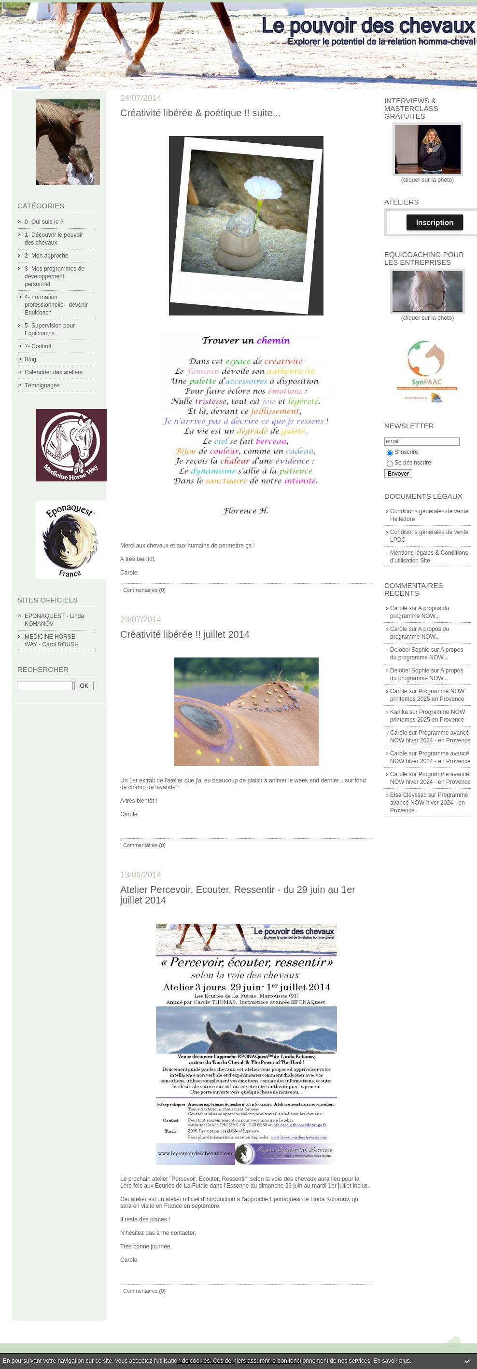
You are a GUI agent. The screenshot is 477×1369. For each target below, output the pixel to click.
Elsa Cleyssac (408, 795)
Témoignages (42, 385)
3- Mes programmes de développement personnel (54, 276)
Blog (30, 359)
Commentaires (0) (144, 590)
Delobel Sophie (409, 649)
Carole (398, 608)
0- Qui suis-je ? (44, 222)
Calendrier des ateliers (54, 372)
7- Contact (38, 346)
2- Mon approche (47, 255)
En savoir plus (391, 1360)
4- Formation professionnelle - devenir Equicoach (56, 305)
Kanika (399, 712)
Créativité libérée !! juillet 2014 (185, 634)
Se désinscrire (409, 462)
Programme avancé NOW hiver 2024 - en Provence (429, 803)
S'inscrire (402, 452)
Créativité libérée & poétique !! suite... (200, 113)
